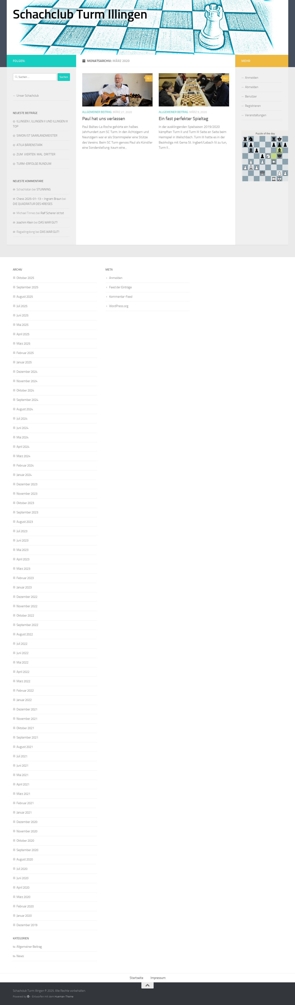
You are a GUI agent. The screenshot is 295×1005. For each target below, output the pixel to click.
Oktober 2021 (25, 728)
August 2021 (25, 747)
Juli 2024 (22, 418)
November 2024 (27, 381)
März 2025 (23, 343)
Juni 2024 (22, 428)
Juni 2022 (22, 653)
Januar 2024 (24, 475)
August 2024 (25, 409)
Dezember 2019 (27, 925)
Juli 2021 (22, 756)
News (20, 956)
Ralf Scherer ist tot (52, 213)
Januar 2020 (24, 916)
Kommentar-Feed (120, 297)
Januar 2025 (24, 362)
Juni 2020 (22, 878)
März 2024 (23, 456)
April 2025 (23, 334)
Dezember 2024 (27, 372)
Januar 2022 (24, 700)
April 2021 (23, 784)
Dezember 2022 (27, 597)
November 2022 (27, 606)
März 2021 (23, 794)
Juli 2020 (22, 869)
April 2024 (23, 447)
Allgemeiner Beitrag (97, 112)
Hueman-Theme (64, 996)
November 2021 (27, 719)
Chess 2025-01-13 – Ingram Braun (39, 199)
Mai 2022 (22, 662)
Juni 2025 (22, 315)
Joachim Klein (25, 222)
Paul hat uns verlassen (103, 118)
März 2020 (23, 897)
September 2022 (27, 625)
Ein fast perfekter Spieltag (183, 118)
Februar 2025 (25, 353)
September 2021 (27, 737)
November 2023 (27, 493)
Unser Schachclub (28, 95)
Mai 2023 (22, 550)
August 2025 (25, 297)
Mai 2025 (22, 325)
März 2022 (23, 681)
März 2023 (23, 568)
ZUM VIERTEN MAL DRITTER (36, 154)
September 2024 (27, 400)
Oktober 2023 (25, 503)
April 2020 (23, 887)
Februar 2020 (25, 906)
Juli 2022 (22, 644)
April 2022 (23, 672)
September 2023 (27, 512)
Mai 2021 (22, 775)
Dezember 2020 (27, 822)
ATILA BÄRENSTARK (29, 145)
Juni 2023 (22, 540)
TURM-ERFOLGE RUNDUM (34, 164)
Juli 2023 (22, 531)
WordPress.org (118, 306)
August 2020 (25, 859)
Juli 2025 (22, 306)
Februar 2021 (25, 803)
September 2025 (27, 287)
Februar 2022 (25, 690)
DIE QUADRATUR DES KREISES (32, 204)
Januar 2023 (24, 587)
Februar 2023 (25, 578)
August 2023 (25, 522)
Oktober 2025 (25, 278)
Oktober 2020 (25, 840)
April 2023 (23, 559)
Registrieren (253, 106)
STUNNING (44, 189)
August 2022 (25, 634)
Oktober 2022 (25, 615)
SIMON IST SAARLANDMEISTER (37, 135)
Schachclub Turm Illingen (80, 14)
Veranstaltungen (255, 115)
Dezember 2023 (27, 484)
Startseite (136, 978)
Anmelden (251, 78)
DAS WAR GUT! (48, 222)
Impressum (158, 978)
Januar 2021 (24, 812)
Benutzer (251, 96)
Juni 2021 (22, 765)
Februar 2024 (25, 465)
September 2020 (27, 850)
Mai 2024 (22, 437)
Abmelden (251, 87)
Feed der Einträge (120, 287)
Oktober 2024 (25, 390)
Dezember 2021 (27, 709)
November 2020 (27, 831)
